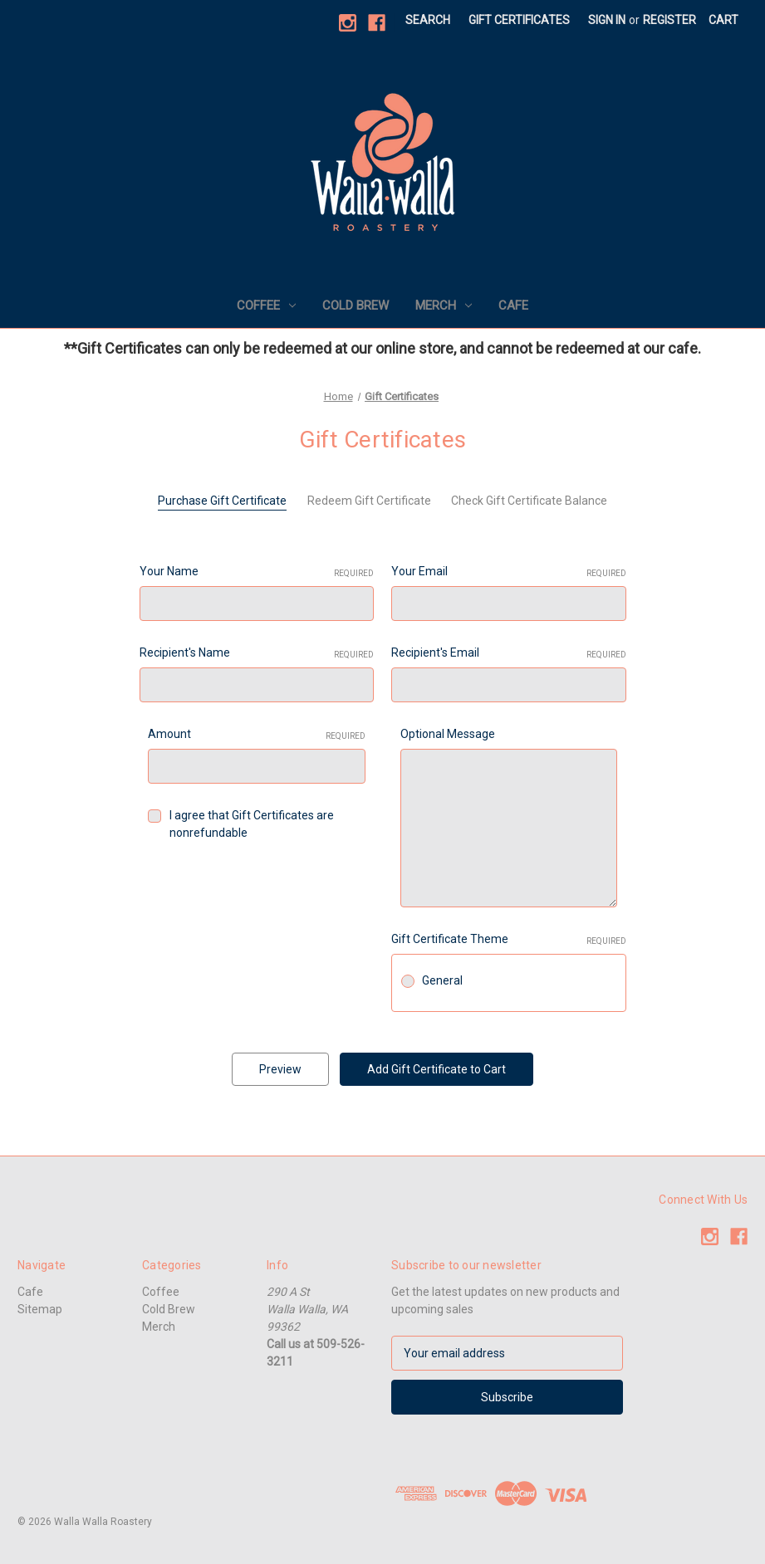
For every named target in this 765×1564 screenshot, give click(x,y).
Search (427, 20)
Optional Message (447, 733)
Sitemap (39, 1309)
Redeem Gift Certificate (369, 500)
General (442, 980)
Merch (443, 305)
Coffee (266, 305)
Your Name (257, 572)
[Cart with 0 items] (723, 20)
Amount (256, 734)
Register (669, 20)
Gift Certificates (519, 20)
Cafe (513, 305)
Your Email (508, 572)
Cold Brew (355, 305)
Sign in (606, 20)
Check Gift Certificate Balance (529, 500)
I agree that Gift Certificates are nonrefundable (251, 824)
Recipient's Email (508, 653)
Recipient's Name (257, 653)
